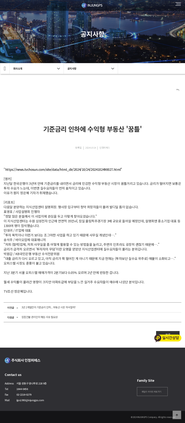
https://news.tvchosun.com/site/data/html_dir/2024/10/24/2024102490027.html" (63, 169)
